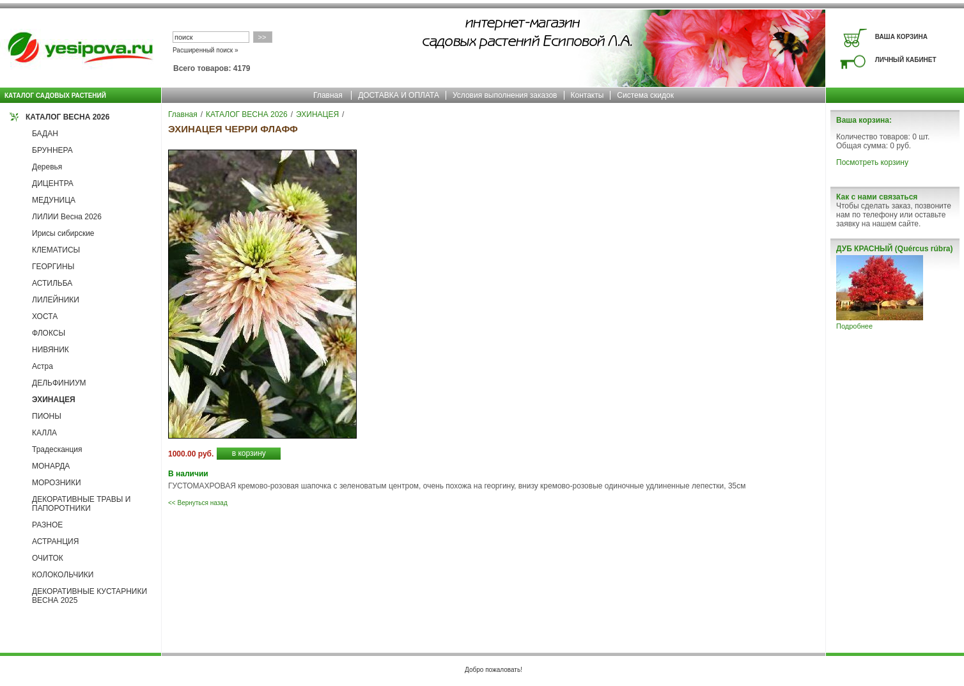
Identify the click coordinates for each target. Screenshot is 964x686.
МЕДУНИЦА (53, 200)
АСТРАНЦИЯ (55, 541)
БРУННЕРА (52, 150)
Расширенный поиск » (205, 50)
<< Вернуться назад (198, 502)
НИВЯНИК (50, 349)
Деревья (47, 166)
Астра (42, 366)
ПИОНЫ (46, 416)
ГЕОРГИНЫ (53, 266)
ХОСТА (45, 316)
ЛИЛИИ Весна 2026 (67, 216)
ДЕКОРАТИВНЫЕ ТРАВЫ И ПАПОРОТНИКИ (81, 504)
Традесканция (57, 449)
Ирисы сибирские (63, 233)
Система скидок (645, 95)
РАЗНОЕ (47, 524)
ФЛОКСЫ (48, 333)
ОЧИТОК (47, 558)
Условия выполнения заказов (505, 95)
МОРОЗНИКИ (56, 482)
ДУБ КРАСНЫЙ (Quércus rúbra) (894, 248)
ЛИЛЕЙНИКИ (55, 299)
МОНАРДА (51, 466)
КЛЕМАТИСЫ (56, 250)
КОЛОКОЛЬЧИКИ (62, 574)
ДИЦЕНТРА (53, 183)
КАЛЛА (44, 432)
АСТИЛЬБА (52, 283)
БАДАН (45, 133)
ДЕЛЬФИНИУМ (59, 382)
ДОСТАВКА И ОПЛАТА (398, 95)
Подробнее (854, 326)
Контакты (587, 95)
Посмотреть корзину (872, 162)
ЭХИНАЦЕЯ (53, 399)
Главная (328, 95)
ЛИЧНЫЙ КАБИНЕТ (906, 59)
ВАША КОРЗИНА (901, 36)
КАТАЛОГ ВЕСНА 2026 (67, 117)
